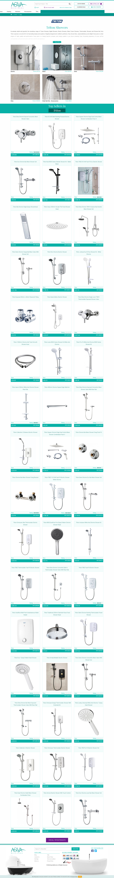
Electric (13, 73)
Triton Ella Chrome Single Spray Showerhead (25, 208)
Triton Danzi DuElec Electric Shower (57, 299)
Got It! (80, 876)
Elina (12, 103)
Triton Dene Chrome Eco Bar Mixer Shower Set (89, 479)
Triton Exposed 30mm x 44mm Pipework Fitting (25, 299)
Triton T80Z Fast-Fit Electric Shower (89, 569)
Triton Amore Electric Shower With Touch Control (57, 795)
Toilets (29, 12)
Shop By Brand (81, 3)
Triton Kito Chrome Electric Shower (57, 254)
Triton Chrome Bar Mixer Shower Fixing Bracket (25, 479)
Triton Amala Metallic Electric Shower (57, 659)
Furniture (64, 12)
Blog (35, 856)
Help (48, 856)
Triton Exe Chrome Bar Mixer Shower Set (25, 163)
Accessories (91, 12)
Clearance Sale (81, 7)
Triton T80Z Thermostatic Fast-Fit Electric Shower (25, 569)
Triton (20, 16)
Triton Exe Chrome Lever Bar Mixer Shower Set (89, 795)
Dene (75, 73)
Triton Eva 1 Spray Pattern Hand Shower (25, 659)
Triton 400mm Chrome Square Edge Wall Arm (57, 389)
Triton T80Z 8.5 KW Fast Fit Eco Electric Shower (88, 163)
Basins (21, 12)
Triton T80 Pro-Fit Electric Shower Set (88, 750)
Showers (48, 12)
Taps (56, 12)
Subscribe (75, 851)
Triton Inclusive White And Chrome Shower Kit (88, 524)
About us (36, 862)
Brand (15, 16)
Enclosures (38, 12)
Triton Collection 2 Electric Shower (25, 750)
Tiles (101, 12)
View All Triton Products (57, 842)
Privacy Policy (50, 862)
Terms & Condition (51, 860)
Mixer (44, 73)
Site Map (36, 860)
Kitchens (81, 12)
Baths (13, 12)
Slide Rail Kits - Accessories (51, 103)
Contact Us (36, 858)
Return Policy (50, 858)
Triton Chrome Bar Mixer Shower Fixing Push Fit (89, 434)
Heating (73, 12)
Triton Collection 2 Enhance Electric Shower (25, 434)
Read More (57, 43)
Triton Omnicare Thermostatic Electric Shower (57, 750)
